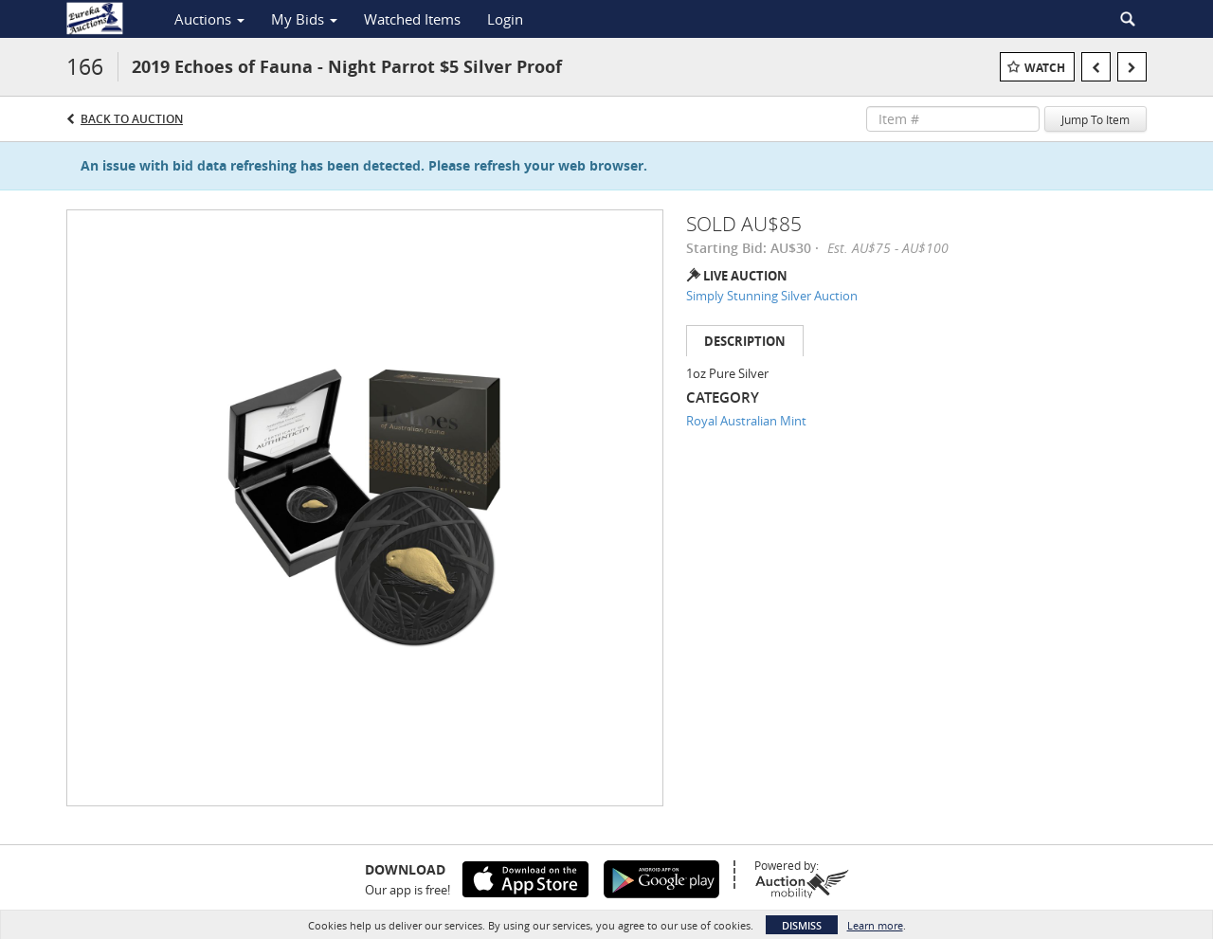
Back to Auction (132, 119)
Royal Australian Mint (746, 420)
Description (745, 341)
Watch (1044, 68)
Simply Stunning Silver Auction (772, 295)
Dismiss (802, 925)
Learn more (875, 925)
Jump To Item (1095, 119)
